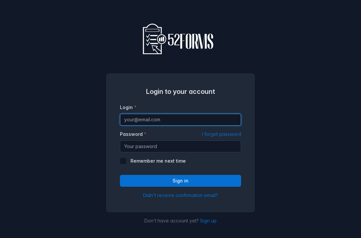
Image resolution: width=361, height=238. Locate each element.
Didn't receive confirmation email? (180, 195)
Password (180, 134)
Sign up (208, 220)
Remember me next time (158, 161)
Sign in (180, 180)
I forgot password (221, 134)
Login (126, 107)
